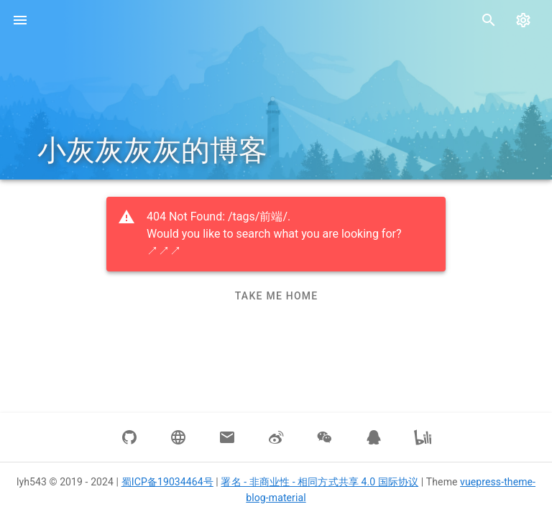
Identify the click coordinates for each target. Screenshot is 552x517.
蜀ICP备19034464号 (167, 482)
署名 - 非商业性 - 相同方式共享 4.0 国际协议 (319, 482)
